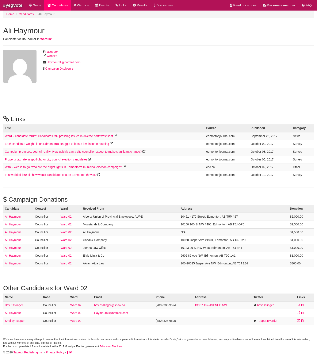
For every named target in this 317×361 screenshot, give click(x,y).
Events (102, 5)
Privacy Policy (55, 352)
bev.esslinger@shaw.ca (109, 305)
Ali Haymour (13, 216)
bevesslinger (265, 305)
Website (52, 56)
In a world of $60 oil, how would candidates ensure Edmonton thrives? (50, 174)
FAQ (307, 5)
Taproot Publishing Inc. (28, 352)
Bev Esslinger (14, 305)
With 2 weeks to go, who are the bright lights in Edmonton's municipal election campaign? (63, 167)
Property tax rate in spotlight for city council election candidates (46, 159)
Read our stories (243, 5)
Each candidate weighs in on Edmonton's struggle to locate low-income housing (57, 143)
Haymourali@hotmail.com (63, 62)
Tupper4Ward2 (266, 320)
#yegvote (12, 5)
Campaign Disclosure (59, 68)
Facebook (51, 51)
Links (120, 5)
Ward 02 (46, 39)
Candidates (57, 5)
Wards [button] (81, 5)
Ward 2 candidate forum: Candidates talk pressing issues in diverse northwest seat (59, 136)
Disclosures (163, 5)
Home (10, 14)
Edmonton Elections (111, 346)
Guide (35, 5)
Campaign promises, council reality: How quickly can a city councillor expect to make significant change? (73, 151)
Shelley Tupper (14, 320)
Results (140, 5)
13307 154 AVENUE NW (211, 305)
